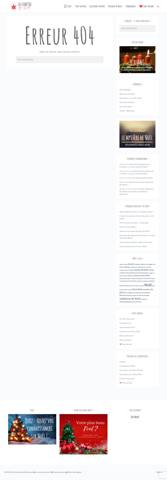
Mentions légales (74, 472)
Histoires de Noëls (115, 6)
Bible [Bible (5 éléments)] (143, 264)
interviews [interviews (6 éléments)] (123, 278)
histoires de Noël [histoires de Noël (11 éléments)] (142, 275)
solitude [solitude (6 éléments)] (146, 295)
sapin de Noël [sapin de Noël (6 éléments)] (137, 295)
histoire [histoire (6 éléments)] (131, 276)
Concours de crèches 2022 (129, 331)
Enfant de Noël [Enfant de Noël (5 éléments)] (135, 273)
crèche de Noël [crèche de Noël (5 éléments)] (124, 273)
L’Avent (122, 362)
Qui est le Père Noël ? (128, 227)
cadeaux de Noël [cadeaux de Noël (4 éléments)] (135, 267)
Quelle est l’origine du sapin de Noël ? (134, 231)
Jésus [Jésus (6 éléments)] (133, 278)
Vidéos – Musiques (127, 111)
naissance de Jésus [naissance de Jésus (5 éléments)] (132, 286)
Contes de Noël (125, 106)
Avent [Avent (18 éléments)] (131, 264)
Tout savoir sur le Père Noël (130, 98)
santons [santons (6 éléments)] (129, 295)
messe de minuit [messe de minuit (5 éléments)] (130, 281)
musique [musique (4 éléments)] (139, 281)
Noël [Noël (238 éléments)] (148, 285)
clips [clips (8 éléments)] (131, 270)
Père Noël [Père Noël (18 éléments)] (138, 289)
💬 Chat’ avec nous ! (127, 319)
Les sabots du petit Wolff (142, 178)
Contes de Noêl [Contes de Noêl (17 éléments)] (140, 270)
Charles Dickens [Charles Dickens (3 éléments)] (124, 270)
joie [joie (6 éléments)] (129, 278)
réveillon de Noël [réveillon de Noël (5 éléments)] (139, 293)
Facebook (135, 417)
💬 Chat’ (68, 6)
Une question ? (125, 323)
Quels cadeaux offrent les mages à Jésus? (136, 212)
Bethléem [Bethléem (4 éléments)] (138, 264)
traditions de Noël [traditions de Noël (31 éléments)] (129, 298)
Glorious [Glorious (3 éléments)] (124, 276)
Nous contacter (125, 340)
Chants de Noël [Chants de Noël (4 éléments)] (146, 267)
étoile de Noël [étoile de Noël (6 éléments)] (136, 302)
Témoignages (131, 6)
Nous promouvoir (126, 336)
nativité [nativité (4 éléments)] (141, 286)
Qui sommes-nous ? (127, 327)
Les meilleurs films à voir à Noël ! (133, 246)
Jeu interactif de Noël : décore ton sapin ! (136, 242)
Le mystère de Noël (127, 366)
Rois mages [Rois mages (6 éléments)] (128, 293)
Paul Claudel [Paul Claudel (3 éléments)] (128, 289)
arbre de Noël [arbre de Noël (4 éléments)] (123, 264)
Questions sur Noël (97, 6)
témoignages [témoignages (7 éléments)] (124, 302)
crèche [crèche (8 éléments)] (151, 270)
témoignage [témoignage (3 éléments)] (143, 299)
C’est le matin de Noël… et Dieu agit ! (134, 223)
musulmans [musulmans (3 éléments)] (145, 281)
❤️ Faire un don (146, 6)
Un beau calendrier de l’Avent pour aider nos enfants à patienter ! (136, 191)
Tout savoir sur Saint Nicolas (131, 370)
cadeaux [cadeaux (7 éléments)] (127, 267)
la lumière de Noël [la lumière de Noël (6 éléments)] (143, 278)
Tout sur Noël (80, 6)
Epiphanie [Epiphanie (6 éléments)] (145, 273)
